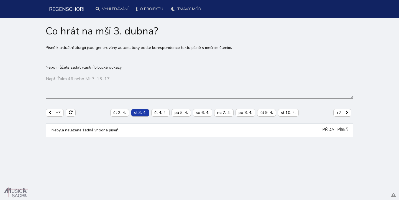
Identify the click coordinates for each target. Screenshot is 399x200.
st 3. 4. (140, 112)
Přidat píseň (336, 129)
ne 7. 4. (224, 112)
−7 (55, 112)
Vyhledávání (112, 9)
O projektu (149, 9)
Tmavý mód (186, 9)
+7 (342, 112)
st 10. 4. (288, 112)
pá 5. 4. (181, 112)
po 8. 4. (245, 112)
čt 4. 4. (160, 112)
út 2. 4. (119, 112)
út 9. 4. (266, 112)
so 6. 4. (202, 112)
